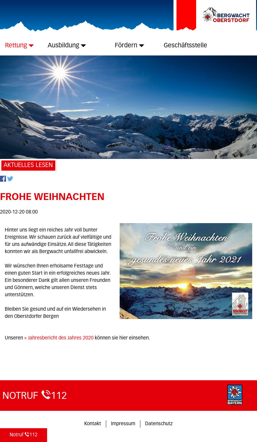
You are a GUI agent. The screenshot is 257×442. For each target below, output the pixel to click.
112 (23, 435)
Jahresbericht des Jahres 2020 (61, 338)
